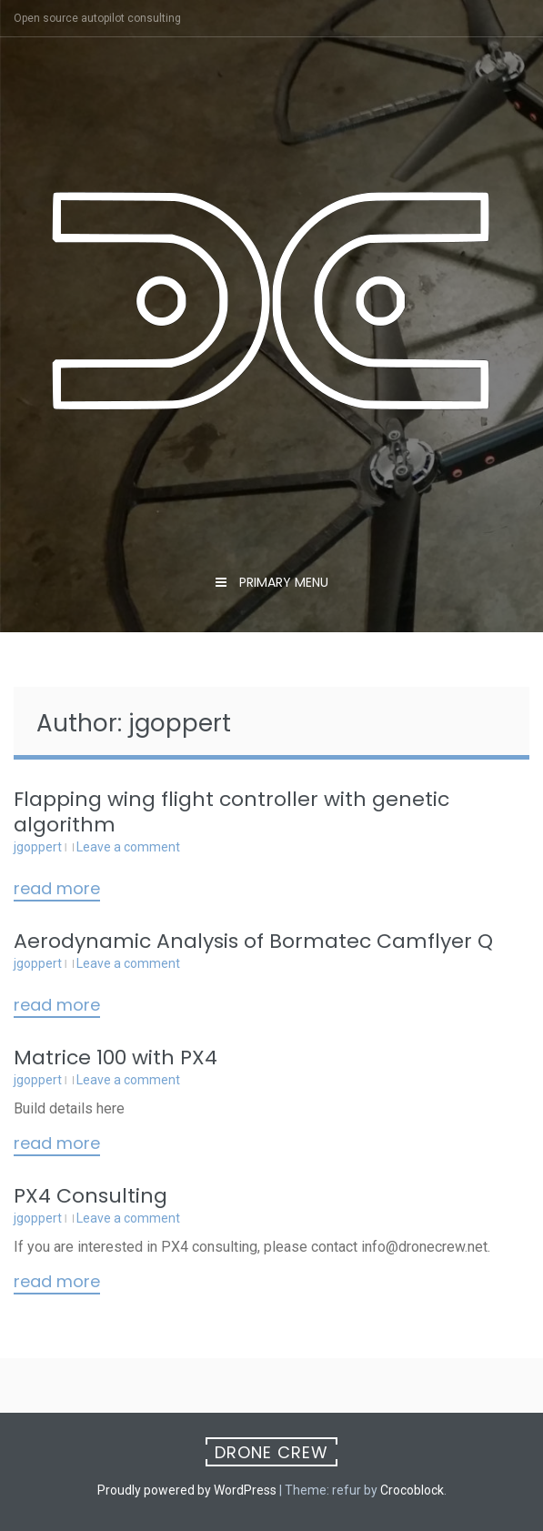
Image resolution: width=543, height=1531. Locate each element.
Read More (57, 890)
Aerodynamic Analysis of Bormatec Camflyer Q (253, 941)
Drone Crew (271, 1452)
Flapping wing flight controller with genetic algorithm (231, 812)
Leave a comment (128, 847)
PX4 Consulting (90, 1196)
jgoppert (38, 847)
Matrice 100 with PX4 (115, 1057)
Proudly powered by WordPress (187, 1490)
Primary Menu (282, 582)
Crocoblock (412, 1490)
